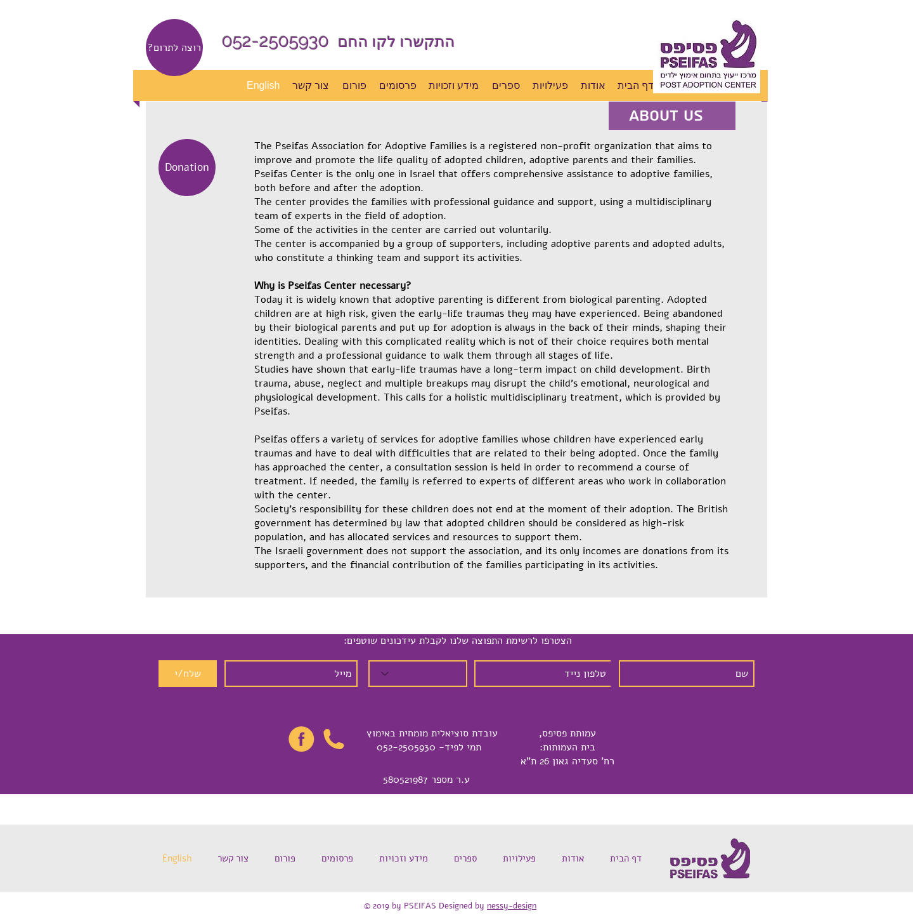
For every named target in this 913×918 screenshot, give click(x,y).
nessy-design (511, 906)
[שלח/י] (188, 673)
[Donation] (187, 167)
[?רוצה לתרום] (174, 47)
